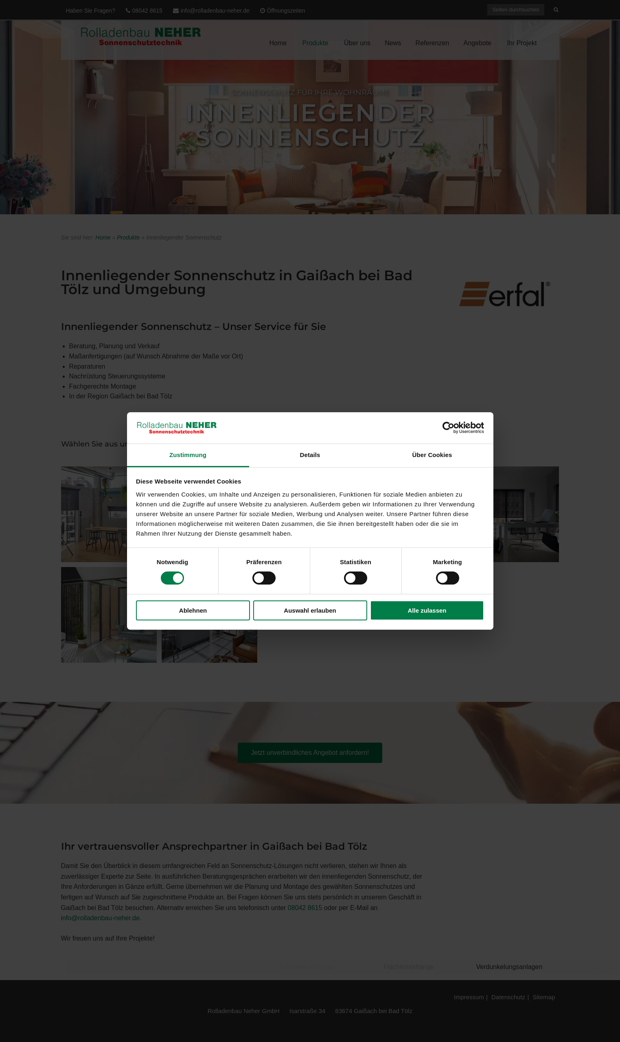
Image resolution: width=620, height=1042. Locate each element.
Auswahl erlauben (310, 610)
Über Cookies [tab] (432, 454)
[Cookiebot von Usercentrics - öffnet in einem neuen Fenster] (448, 428)
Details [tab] (310, 454)
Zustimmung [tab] (187, 454)
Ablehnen (193, 610)
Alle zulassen (426, 610)
